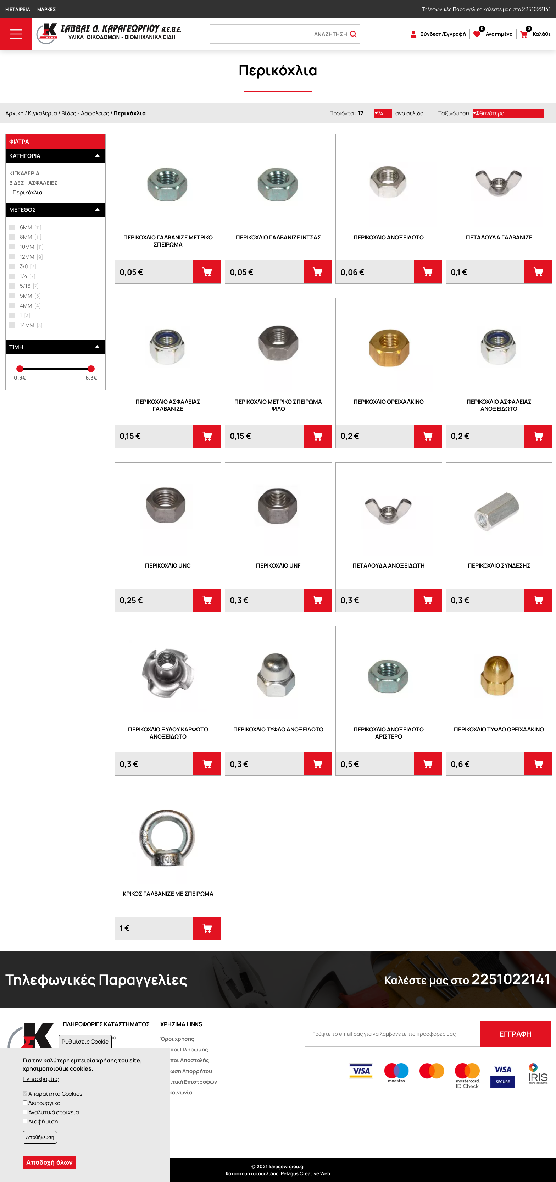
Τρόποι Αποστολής (184, 1060)
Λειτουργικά (44, 1103)
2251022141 (536, 9)
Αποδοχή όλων (49, 1162)
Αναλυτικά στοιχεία (53, 1112)
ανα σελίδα (409, 113)
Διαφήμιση (43, 1121)
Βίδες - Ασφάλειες (85, 113)
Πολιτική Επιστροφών (188, 1082)
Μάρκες (46, 9)
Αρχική (14, 113)
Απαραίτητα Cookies (55, 1094)
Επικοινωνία (176, 1092)
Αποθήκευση (40, 1137)
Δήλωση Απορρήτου (186, 1071)
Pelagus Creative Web (305, 1173)
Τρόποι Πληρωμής (184, 1049)
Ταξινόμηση (453, 113)
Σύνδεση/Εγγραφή (443, 34)
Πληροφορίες (41, 1079)
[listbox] (383, 113)
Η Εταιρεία (17, 9)
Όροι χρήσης (177, 1039)
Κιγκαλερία (42, 113)
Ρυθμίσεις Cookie (85, 1041)
